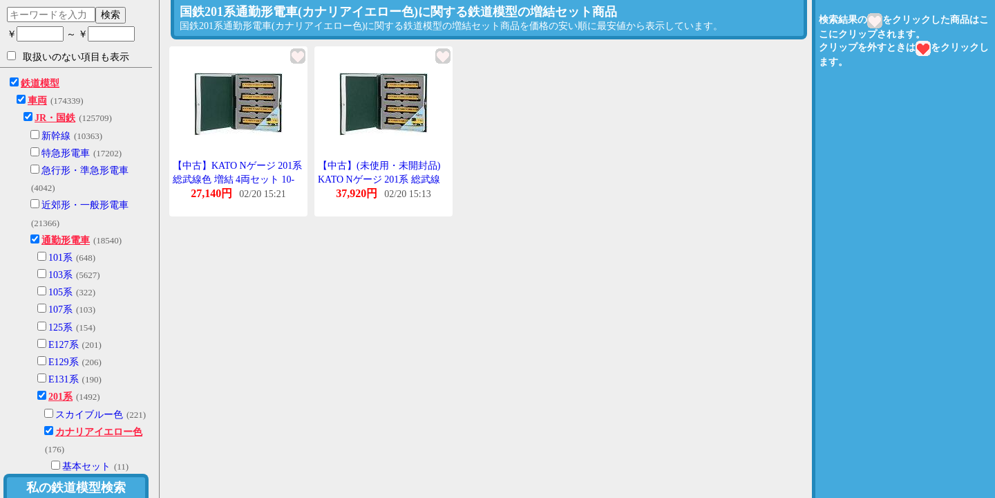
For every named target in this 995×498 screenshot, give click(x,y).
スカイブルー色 (89, 414)
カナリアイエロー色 (98, 432)
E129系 (63, 362)
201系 (60, 396)
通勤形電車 (65, 240)
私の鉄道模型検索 (76, 488)
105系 (60, 292)
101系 (60, 257)
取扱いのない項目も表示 (68, 56)
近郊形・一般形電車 (85, 205)
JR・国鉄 (55, 118)
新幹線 (55, 136)
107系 (60, 309)
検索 (110, 14)
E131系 (63, 379)
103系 (60, 275)
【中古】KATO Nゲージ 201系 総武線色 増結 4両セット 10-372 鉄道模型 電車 (237, 179)
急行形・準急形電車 (85, 170)
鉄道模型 (40, 83)
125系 (60, 327)
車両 (37, 100)
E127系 (63, 345)
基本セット (86, 466)
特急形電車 (65, 153)
